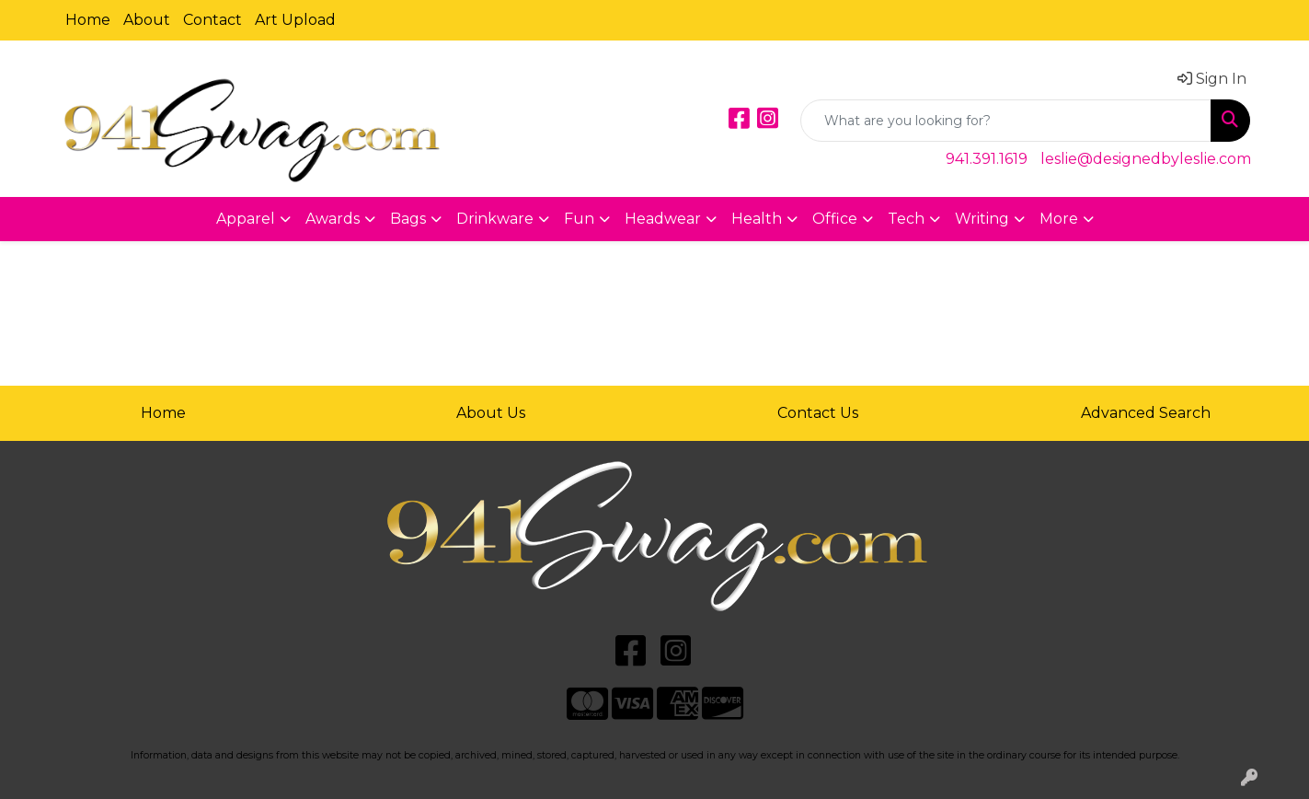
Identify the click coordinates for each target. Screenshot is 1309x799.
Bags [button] (408, 218)
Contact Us (817, 413)
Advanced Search (1146, 413)
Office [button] (834, 218)
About (146, 20)
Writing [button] (982, 218)
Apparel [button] (245, 218)
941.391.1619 (987, 159)
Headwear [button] (663, 218)
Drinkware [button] (495, 218)
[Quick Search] (1005, 120)
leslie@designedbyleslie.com (1145, 159)
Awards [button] (332, 218)
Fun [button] (579, 218)
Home (87, 20)
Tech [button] (906, 218)
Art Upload (295, 20)
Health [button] (756, 218)
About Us (490, 413)
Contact (212, 20)
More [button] (1058, 218)
